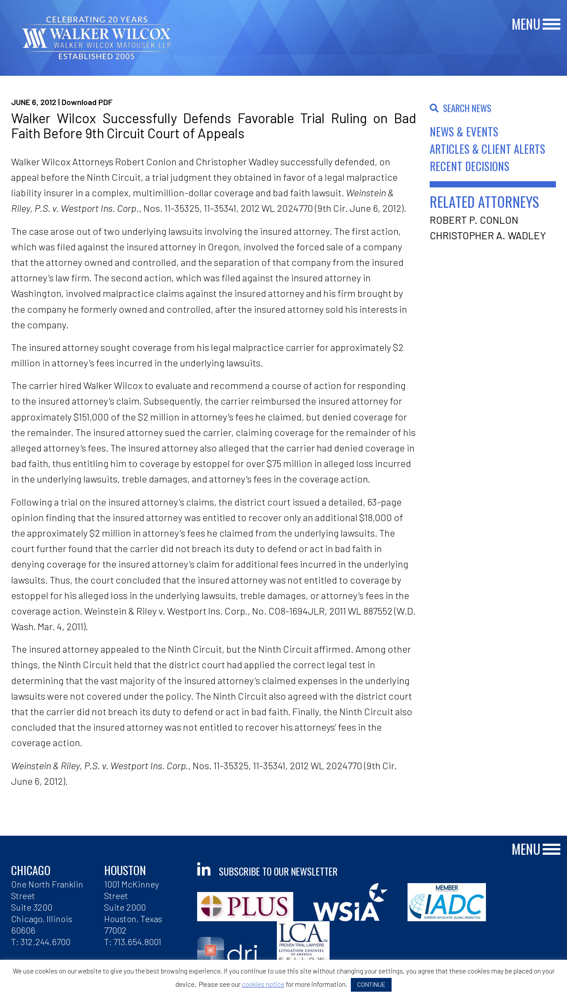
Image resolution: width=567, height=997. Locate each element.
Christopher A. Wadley (488, 235)
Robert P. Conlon (474, 220)
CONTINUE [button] (371, 984)
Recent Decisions (469, 166)
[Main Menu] (551, 24)
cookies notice (263, 984)
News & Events (464, 131)
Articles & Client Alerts (487, 148)
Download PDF (87, 102)
